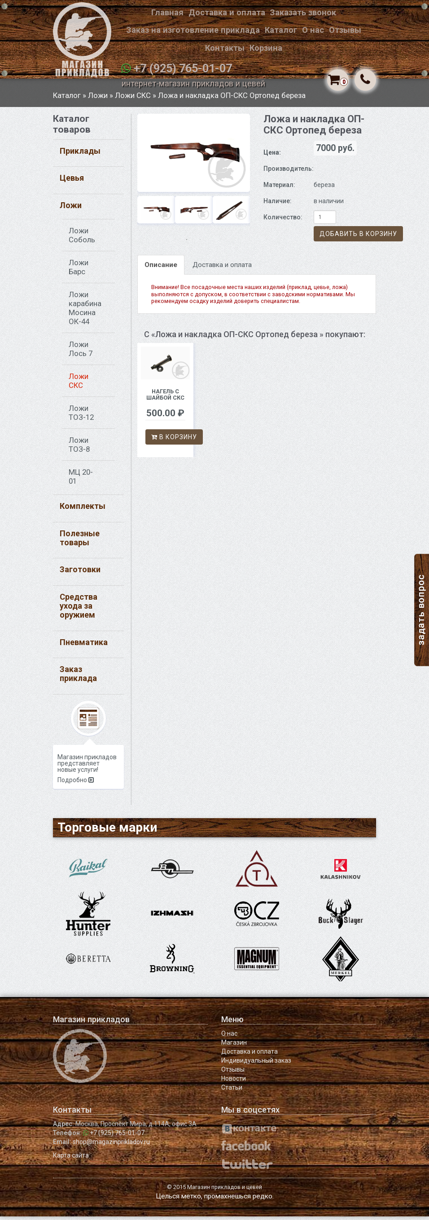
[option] (193, 156)
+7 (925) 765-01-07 (183, 68)
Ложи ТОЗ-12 (81, 416)
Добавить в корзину (358, 236)
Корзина (266, 48)
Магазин (234, 1046)
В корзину (174, 440)
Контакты (225, 48)
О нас (313, 30)
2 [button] (200, 242)
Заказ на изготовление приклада (193, 30)
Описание (160, 268)
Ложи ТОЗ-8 (79, 448)
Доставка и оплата (226, 12)
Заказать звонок (303, 12)
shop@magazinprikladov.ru (111, 1145)
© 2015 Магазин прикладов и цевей (214, 1190)
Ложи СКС (133, 98)
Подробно (75, 783)
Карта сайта (71, 1158)
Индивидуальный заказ (256, 1064)
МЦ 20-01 (81, 480)
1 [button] (186, 242)
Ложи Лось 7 (80, 352)
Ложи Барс (78, 270)
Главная (167, 12)
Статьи (231, 1091)
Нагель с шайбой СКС (165, 398)
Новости (233, 1082)
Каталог (281, 30)
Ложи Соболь (82, 238)
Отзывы (345, 30)
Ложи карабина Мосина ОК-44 (85, 311)
